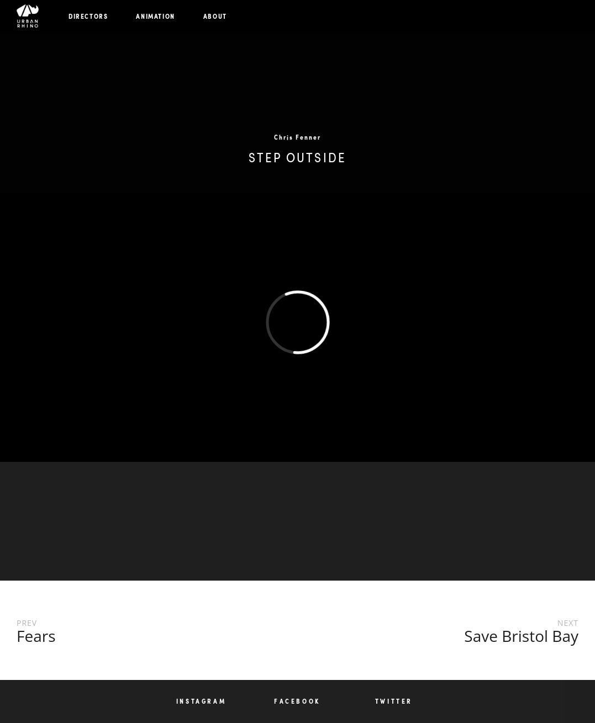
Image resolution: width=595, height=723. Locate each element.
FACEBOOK (297, 701)
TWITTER (394, 701)
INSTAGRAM (201, 701)
